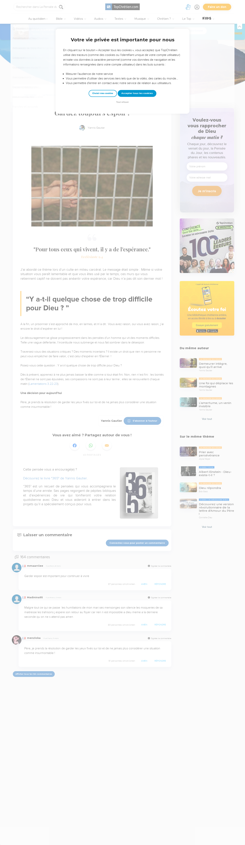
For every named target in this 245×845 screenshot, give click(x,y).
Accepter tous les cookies (137, 93)
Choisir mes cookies (102, 93)
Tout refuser (122, 102)
